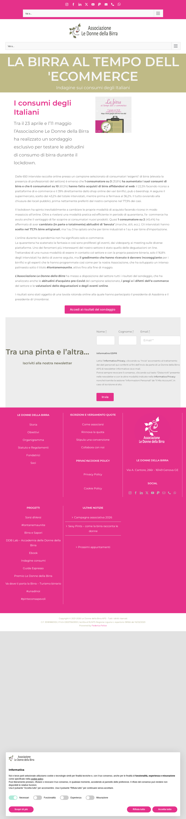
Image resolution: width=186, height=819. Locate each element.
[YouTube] (152, 492)
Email (145, 331)
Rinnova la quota (92, 432)
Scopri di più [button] (21, 809)
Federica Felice (99, 625)
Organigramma (33, 440)
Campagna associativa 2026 (93, 517)
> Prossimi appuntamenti (93, 547)
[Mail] (163, 492)
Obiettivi (33, 432)
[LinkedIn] (141, 492)
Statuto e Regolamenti (33, 447)
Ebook (33, 553)
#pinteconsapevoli (33, 599)
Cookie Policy (93, 488)
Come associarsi (93, 424)
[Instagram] (130, 492)
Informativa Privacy (114, 360)
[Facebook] (135, 492)
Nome (101, 331)
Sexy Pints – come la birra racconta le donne (93, 528)
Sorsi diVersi (33, 517)
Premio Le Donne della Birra (33, 576)
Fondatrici (33, 455)
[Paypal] (158, 492)
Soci (33, 463)
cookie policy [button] (37, 779)
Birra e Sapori (33, 532)
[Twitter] (146, 492)
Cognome (126, 331)
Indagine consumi (33, 560)
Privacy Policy (93, 474)
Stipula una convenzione (93, 439)
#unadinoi (33, 591)
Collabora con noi (92, 447)
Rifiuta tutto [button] (139, 809)
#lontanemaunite (33, 525)
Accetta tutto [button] (164, 809)
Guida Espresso (33, 568)
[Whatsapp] (175, 492)
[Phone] (169, 492)
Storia (33, 424)
